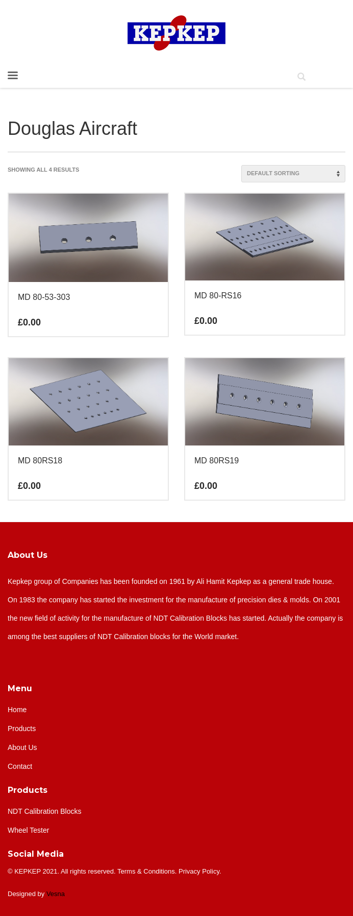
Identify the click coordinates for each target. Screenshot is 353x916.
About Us (27, 555)
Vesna (55, 894)
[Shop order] (293, 173)
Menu (20, 688)
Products (27, 790)
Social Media (36, 854)
